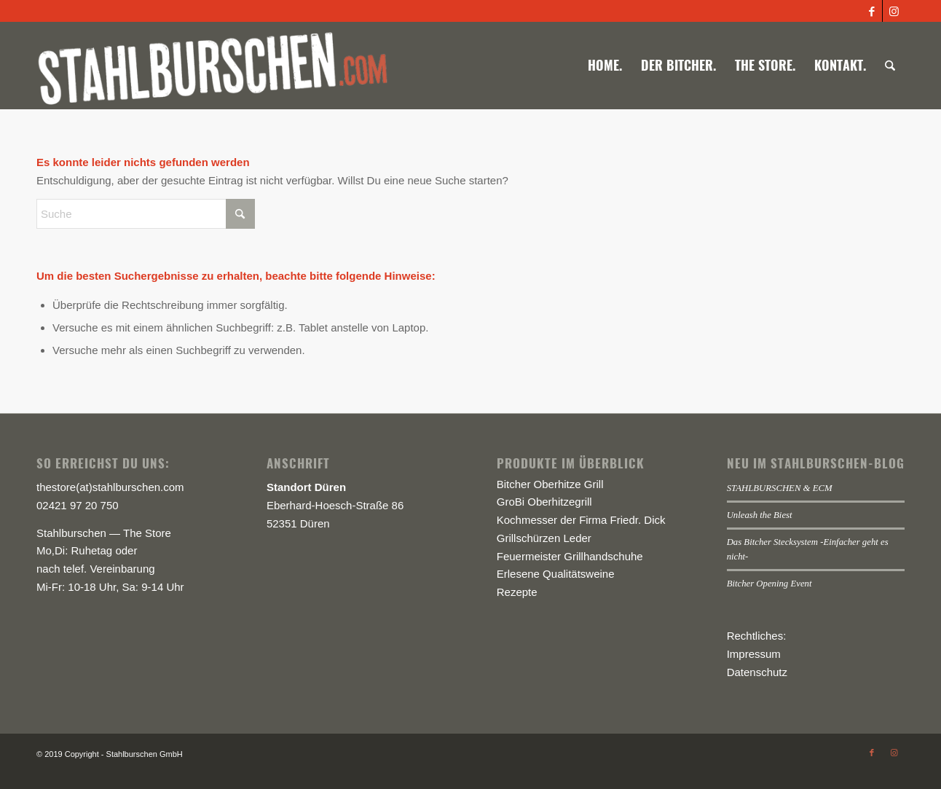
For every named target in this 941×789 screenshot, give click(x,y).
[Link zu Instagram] (894, 11)
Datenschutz (757, 672)
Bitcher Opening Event (769, 583)
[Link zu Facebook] (871, 11)
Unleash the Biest (759, 515)
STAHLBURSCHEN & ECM (779, 488)
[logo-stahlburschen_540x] (212, 65)
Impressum (754, 654)
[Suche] (890, 65)
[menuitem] (604, 65)
